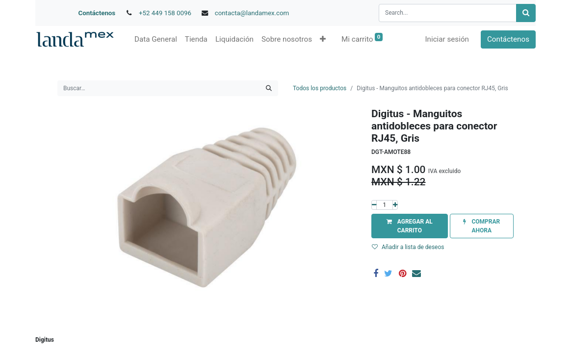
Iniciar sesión (447, 39)
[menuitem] (155, 39)
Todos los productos (319, 88)
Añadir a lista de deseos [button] (408, 247)
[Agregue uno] (395, 205)
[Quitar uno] (374, 205)
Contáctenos (97, 13)
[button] (323, 39)
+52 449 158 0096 (165, 13)
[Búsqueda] (526, 13)
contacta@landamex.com (252, 13)
